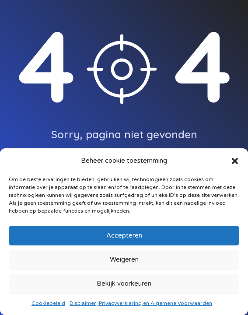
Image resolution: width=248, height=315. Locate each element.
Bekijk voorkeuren (124, 283)
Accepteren (124, 235)
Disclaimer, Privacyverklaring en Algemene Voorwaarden (141, 303)
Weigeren (124, 259)
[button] (235, 160)
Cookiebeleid (48, 303)
